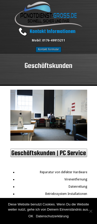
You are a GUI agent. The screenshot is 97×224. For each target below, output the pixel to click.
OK (30, 216)
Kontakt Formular (48, 49)
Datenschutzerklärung (52, 216)
